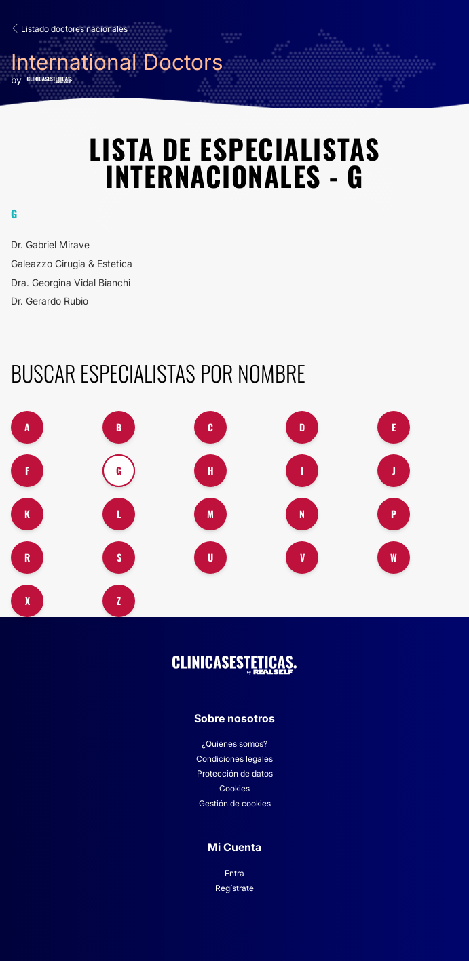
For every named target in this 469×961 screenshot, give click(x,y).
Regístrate (234, 888)
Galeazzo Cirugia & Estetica (71, 263)
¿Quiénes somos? (234, 744)
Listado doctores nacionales (69, 29)
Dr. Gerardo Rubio (49, 301)
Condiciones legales (234, 758)
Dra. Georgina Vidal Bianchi (70, 282)
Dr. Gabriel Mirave (50, 244)
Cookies (234, 788)
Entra (234, 873)
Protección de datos (235, 773)
